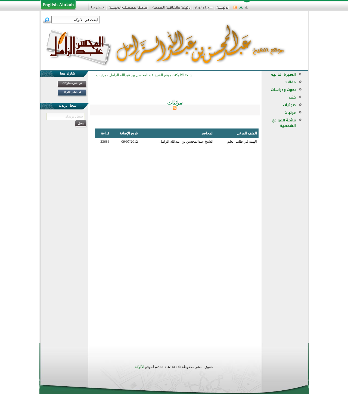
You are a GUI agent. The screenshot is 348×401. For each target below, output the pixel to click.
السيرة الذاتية (283, 74)
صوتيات (289, 105)
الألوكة (139, 367)
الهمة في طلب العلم (242, 141)
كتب (292, 97)
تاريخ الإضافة (128, 133)
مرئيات (290, 112)
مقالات (290, 82)
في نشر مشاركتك (72, 83)
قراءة (105, 133)
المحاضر (207, 133)
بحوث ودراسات (283, 89)
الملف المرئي (247, 133)
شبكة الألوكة (183, 75)
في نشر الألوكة (72, 91)
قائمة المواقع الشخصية (284, 123)
